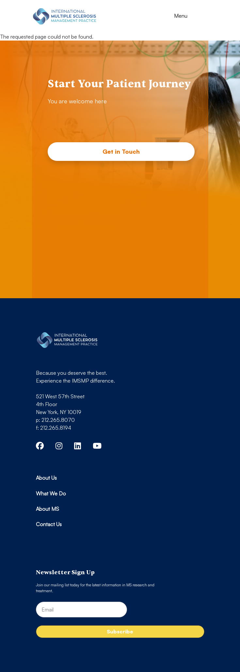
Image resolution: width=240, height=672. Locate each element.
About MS (47, 509)
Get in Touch (121, 151)
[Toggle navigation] (186, 16)
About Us (46, 477)
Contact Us (49, 524)
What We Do (51, 493)
